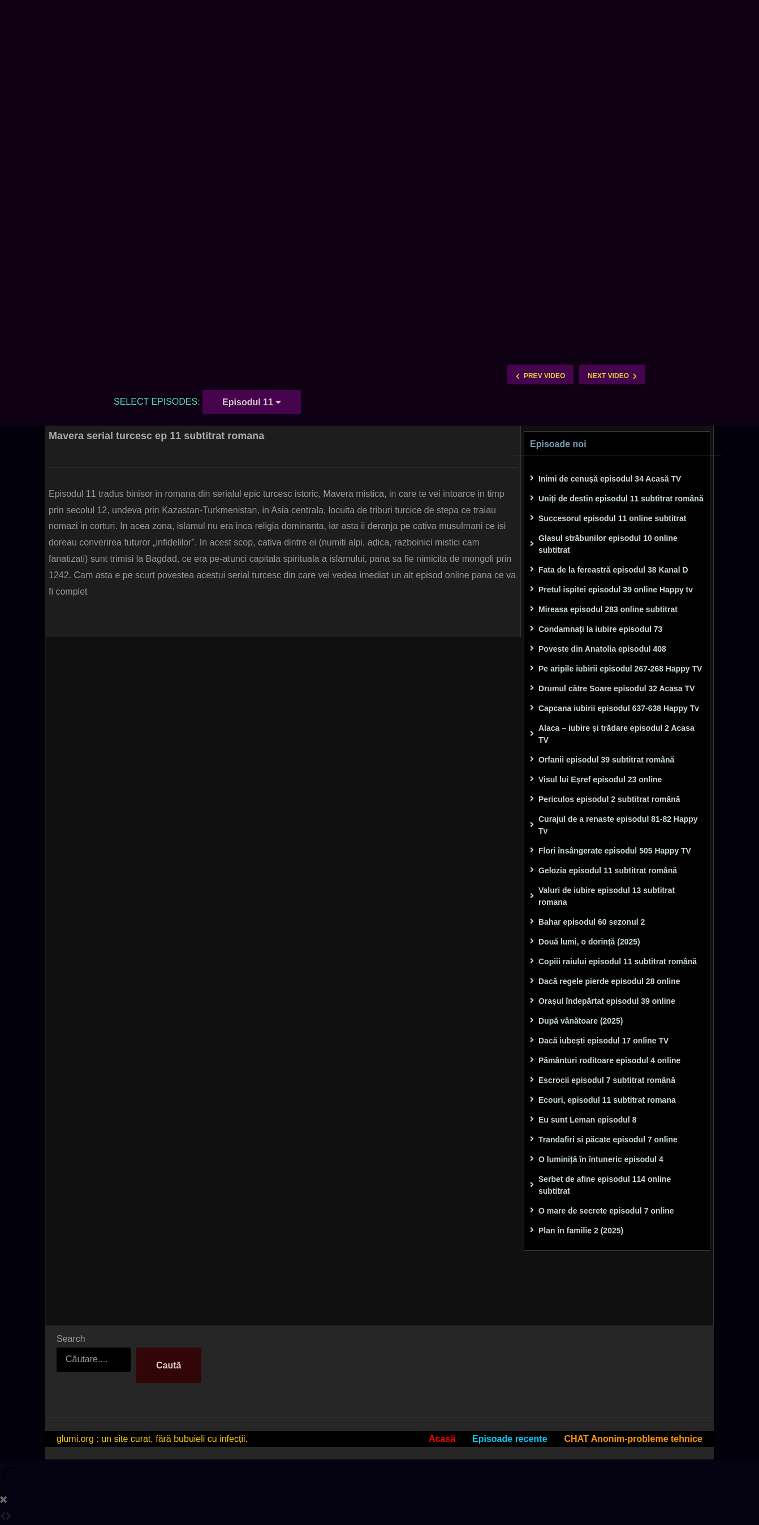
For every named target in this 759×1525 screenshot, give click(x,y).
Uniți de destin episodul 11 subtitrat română (621, 498)
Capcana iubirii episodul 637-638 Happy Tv (618, 708)
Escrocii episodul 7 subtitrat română (606, 1080)
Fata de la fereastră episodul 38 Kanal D (613, 569)
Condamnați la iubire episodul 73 (600, 629)
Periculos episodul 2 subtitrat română (609, 799)
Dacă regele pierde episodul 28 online (609, 981)
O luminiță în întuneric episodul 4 (600, 1159)
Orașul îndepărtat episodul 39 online (606, 1001)
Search (71, 1339)
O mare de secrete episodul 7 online (606, 1210)
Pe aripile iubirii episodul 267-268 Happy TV (620, 668)
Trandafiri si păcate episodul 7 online (608, 1139)
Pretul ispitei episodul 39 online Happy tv (615, 589)
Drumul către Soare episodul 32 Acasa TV (616, 688)
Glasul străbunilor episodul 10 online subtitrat (608, 544)
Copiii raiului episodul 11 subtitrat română (617, 961)
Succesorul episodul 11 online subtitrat (612, 518)
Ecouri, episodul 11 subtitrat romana (607, 1099)
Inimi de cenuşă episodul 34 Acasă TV (609, 478)
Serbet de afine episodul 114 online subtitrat (604, 1185)
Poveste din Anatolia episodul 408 (602, 648)
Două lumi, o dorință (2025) (589, 941)
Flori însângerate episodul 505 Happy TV (614, 850)
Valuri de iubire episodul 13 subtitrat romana (606, 896)
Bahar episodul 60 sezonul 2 (591, 921)
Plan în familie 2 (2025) (580, 1230)
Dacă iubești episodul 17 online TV (603, 1040)
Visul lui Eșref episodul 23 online (600, 779)
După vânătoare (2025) (580, 1020)
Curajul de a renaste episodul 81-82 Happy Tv (618, 825)
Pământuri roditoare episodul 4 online (609, 1060)
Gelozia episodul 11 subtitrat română (607, 870)
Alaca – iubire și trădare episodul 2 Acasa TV (616, 733)
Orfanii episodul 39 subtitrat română (606, 759)
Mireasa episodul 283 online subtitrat (608, 609)
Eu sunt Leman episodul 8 (587, 1119)
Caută (168, 1365)
